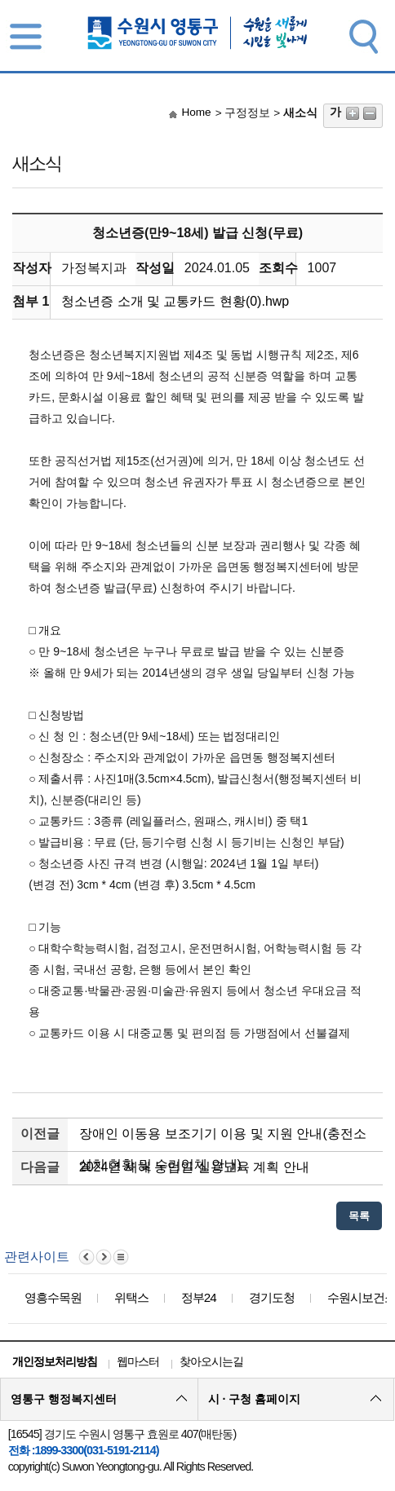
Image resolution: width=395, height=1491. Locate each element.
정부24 (198, 1297)
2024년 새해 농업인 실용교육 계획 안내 (194, 1167)
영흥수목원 (53, 1297)
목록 (359, 1216)
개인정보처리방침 (54, 1361)
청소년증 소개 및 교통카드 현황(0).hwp (175, 301)
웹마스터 (138, 1361)
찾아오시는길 (211, 1361)
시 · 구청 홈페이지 (254, 1398)
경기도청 (272, 1297)
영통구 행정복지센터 (64, 1398)
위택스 (131, 1297)
